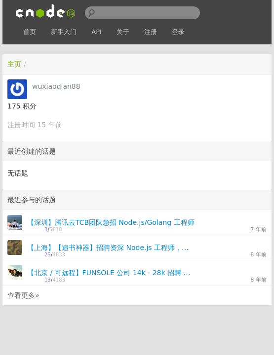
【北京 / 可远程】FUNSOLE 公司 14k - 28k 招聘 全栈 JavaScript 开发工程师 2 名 (111, 273)
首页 (29, 32)
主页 (14, 64)
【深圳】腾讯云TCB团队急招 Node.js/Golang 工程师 (111, 222)
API (96, 32)
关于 (123, 32)
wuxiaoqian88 (56, 86)
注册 (150, 32)
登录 (178, 32)
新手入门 (64, 32)
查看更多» (23, 295)
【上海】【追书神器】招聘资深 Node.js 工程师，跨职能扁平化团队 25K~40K (111, 247)
